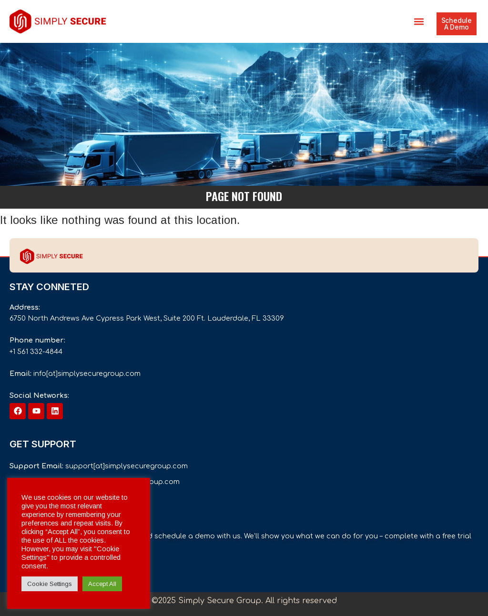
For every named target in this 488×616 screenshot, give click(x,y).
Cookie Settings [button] (49, 583)
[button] (419, 22)
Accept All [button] (102, 583)
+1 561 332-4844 (36, 351)
